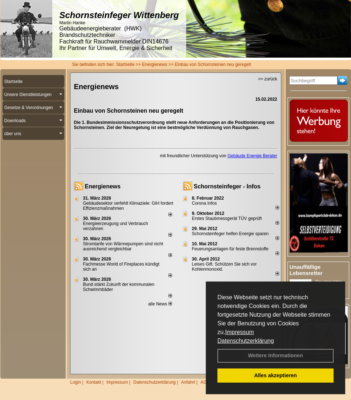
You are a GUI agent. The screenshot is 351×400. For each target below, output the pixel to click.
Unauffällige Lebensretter (306, 270)
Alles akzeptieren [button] (275, 375)
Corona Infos (204, 203)
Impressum (239, 332)
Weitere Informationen (275, 355)
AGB (204, 382)
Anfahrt (188, 382)
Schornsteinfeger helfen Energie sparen (230, 233)
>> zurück (267, 79)
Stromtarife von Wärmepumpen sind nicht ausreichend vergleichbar (123, 246)
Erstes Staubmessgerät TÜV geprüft (227, 218)
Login (75, 382)
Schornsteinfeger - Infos (227, 186)
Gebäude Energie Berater (252, 155)
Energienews (103, 186)
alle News (160, 304)
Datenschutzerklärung (245, 341)
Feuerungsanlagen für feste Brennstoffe (230, 248)
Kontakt (93, 382)
